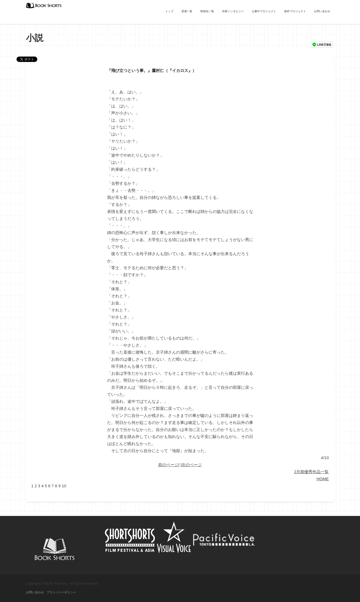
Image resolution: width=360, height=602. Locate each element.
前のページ (168, 464)
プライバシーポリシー (61, 592)
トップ (169, 11)
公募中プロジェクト (264, 11)
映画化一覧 (207, 11)
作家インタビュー (233, 11)
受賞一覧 (186, 11)
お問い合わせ (322, 11)
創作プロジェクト (295, 11)
